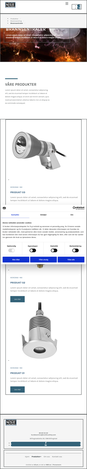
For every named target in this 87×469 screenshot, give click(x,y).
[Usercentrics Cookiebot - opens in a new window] (74, 208)
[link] (36, 457)
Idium (36, 465)
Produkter (14, 19)
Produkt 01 (17, 373)
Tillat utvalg (43, 259)
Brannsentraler (17, 23)
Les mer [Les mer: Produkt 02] (17, 299)
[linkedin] (80, 8)
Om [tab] (71, 215)
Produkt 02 (17, 282)
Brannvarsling (16, 21)
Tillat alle (71, 259)
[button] (43, 3)
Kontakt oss (57, 457)
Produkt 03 (17, 192)
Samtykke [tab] (15, 215)
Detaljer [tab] (43, 215)
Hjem (27, 457)
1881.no (48, 465)
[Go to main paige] (11, 429)
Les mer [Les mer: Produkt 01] (17, 389)
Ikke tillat (16, 259)
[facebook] (80, 5)
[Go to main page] (10, 7)
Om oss (47, 457)
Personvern (57, 465)
